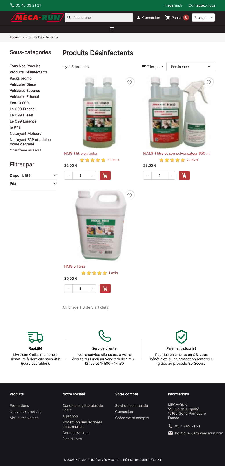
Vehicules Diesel (23, 84)
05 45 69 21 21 (187, 426)
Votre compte (126, 394)
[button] (148, 17)
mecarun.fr (173, 5)
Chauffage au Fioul (25, 150)
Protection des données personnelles (82, 424)
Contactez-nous (202, 5)
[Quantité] (80, 175)
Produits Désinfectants (28, 72)
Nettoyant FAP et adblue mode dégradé (30, 141)
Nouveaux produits (25, 411)
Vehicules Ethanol (24, 97)
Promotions (19, 405)
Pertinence (191, 66)
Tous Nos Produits (25, 66)
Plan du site (72, 439)
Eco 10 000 (19, 103)
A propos (70, 416)
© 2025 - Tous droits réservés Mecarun (92, 459)
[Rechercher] (99, 17)
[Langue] (203, 17)
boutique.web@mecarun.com (199, 433)
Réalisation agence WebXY (142, 459)
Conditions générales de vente (82, 407)
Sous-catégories (30, 52)
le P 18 (15, 127)
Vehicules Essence (25, 90)
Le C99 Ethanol (22, 109)
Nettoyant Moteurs (25, 133)
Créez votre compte (132, 418)
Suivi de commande (131, 405)
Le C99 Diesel (21, 115)
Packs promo (21, 78)
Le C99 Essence (23, 121)
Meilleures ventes (24, 418)
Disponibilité (20, 175)
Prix (13, 183)
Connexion (124, 411)
